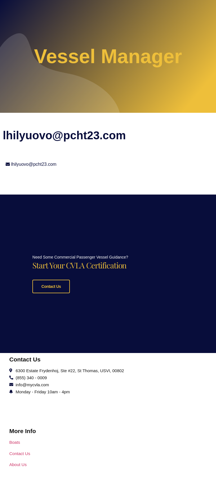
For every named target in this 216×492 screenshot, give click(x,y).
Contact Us (51, 318)
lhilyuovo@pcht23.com (33, 164)
